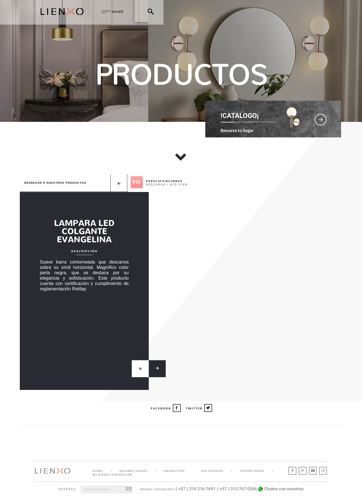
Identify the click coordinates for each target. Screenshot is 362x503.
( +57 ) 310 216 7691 (196, 488)
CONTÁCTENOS (252, 470)
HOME (98, 470)
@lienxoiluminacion (112, 474)
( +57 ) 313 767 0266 (237, 488)
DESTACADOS (212, 470)
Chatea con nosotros (281, 488)
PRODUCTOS (174, 470)
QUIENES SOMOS (133, 470)
